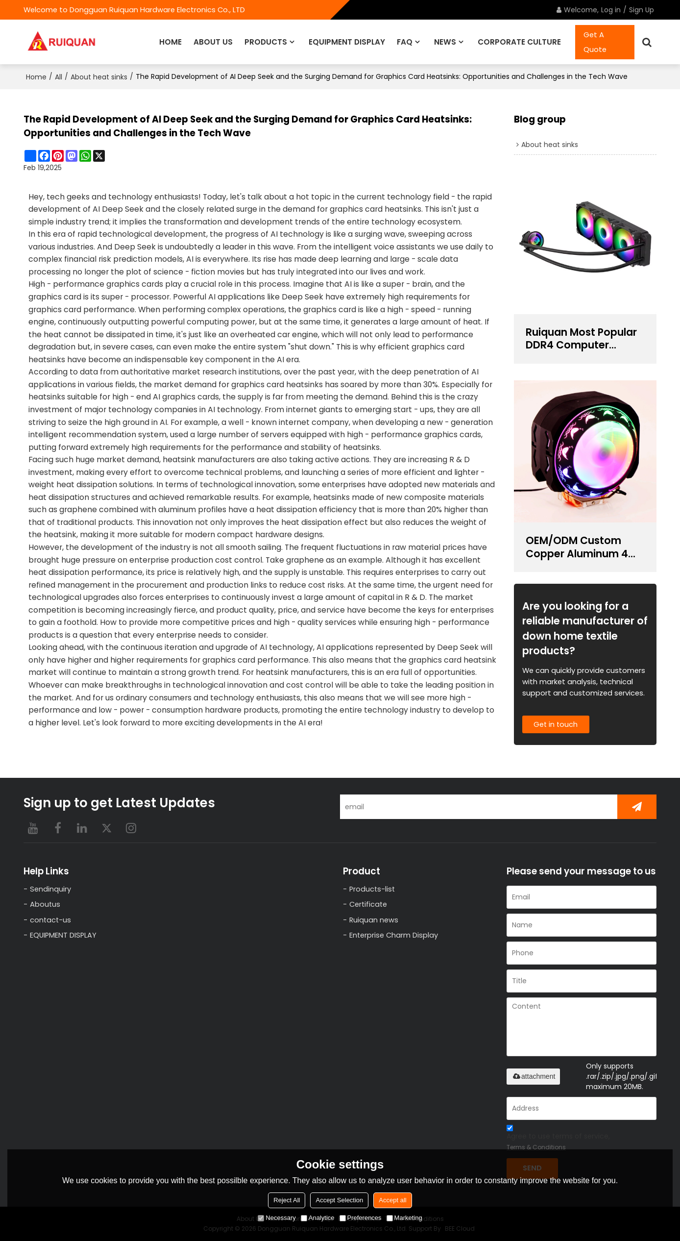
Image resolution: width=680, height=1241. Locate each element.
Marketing (404, 1217)
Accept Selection (339, 1200)
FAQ (405, 41)
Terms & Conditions (536, 1146)
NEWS (445, 41)
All (58, 76)
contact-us (51, 920)
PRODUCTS (265, 41)
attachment (533, 1076)
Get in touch (556, 724)
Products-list (372, 889)
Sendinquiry (50, 889)
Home (36, 76)
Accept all (392, 1200)
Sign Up (641, 10)
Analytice (318, 1217)
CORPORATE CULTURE (519, 41)
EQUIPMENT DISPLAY (347, 41)
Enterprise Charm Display (393, 935)
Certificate (368, 904)
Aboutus (45, 904)
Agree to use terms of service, (558, 1138)
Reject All (286, 1200)
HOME (170, 41)
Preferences (361, 1217)
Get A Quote (595, 41)
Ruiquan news (374, 920)
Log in (611, 10)
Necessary (276, 1217)
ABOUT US (213, 41)
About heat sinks (99, 76)
